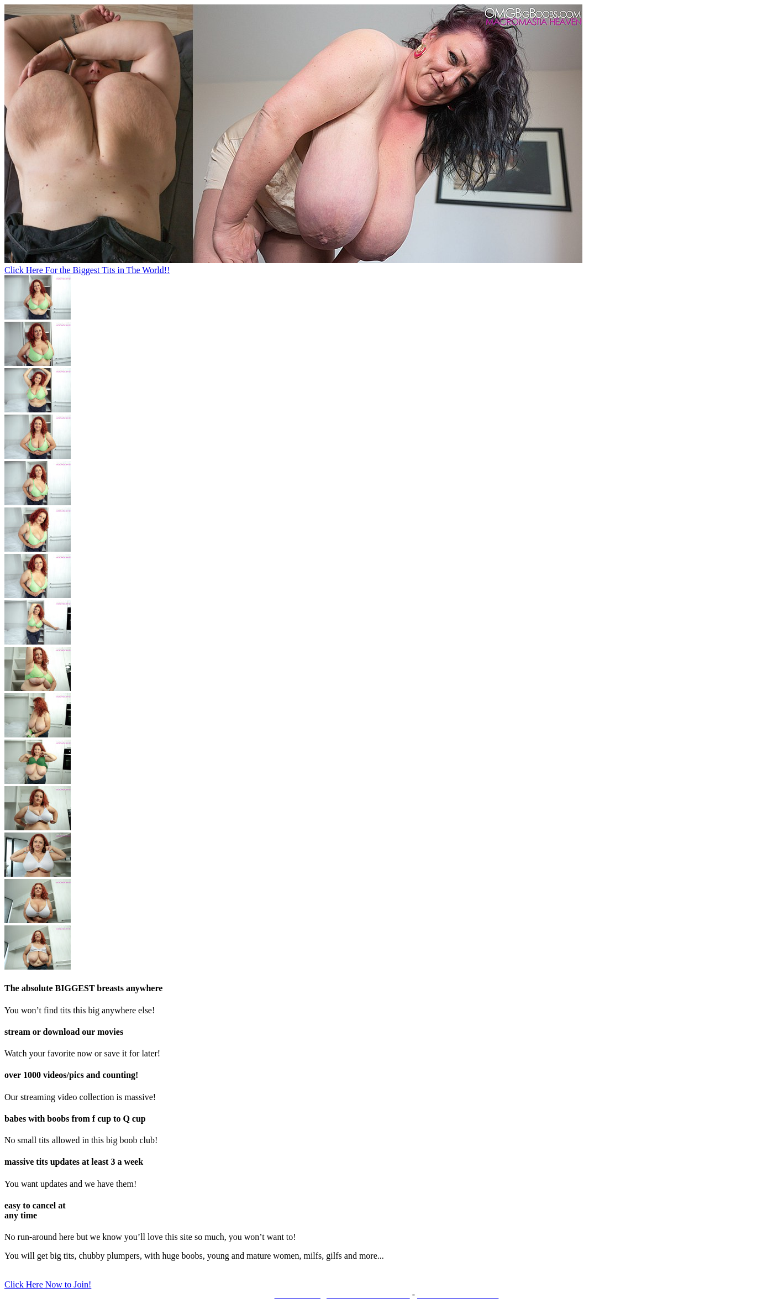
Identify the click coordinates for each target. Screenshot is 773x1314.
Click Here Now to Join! (47, 1284)
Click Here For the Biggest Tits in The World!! (87, 270)
